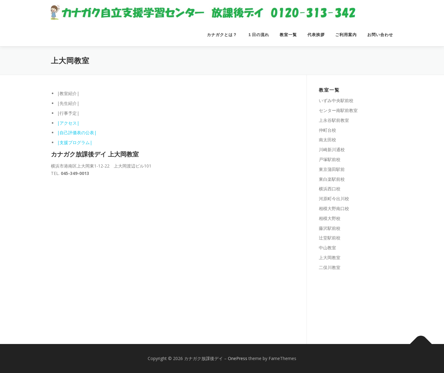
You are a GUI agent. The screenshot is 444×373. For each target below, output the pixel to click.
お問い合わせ (380, 34)
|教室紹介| (68, 93)
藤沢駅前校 (329, 228)
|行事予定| (68, 113)
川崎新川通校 (332, 149)
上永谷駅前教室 (334, 120)
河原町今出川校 (334, 198)
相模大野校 (329, 218)
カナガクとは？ (222, 34)
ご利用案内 (346, 34)
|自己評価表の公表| (77, 132)
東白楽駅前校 (332, 179)
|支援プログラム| (74, 142)
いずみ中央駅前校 (336, 100)
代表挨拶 (316, 34)
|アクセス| (68, 123)
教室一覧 (288, 34)
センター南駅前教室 (338, 110)
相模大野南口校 (334, 208)
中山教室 (327, 248)
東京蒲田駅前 (332, 169)
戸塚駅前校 (329, 159)
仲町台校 (327, 130)
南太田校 (327, 140)
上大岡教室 (329, 257)
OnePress (237, 358)
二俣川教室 (329, 267)
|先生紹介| (68, 103)
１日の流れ (258, 34)
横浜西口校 (329, 189)
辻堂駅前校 (329, 238)
